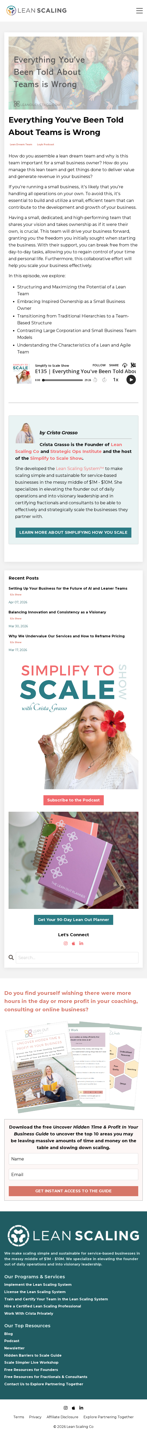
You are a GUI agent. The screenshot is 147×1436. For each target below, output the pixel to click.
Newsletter (14, 1348)
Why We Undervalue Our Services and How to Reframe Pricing (67, 636)
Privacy (35, 1417)
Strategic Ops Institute (76, 451)
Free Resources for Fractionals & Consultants (45, 1377)
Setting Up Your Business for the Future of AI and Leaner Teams (68, 588)
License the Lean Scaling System (35, 1292)
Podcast (11, 1341)
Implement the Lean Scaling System (38, 1285)
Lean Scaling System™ (80, 468)
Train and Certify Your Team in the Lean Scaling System (56, 1299)
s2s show (15, 594)
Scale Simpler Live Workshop (31, 1362)
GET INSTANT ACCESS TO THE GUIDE (73, 1191)
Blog (8, 1334)
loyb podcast (45, 144)
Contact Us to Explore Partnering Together (43, 1384)
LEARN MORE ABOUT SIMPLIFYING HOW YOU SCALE (73, 532)
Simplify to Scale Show (56, 458)
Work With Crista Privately (28, 1313)
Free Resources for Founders (31, 1370)
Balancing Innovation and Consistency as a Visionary (57, 612)
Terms (18, 1417)
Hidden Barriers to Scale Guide (33, 1355)
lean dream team (21, 144)
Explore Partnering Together (108, 1417)
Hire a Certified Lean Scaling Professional (42, 1306)
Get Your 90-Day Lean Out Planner (73, 919)
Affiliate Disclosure (62, 1417)
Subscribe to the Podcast (73, 800)
